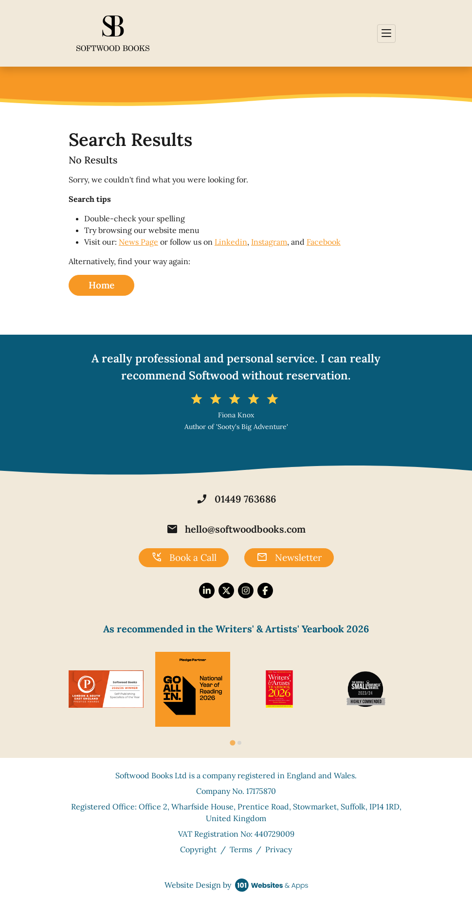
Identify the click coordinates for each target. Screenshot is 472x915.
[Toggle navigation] (386, 33)
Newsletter (289, 557)
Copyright (198, 849)
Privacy (278, 849)
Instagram (269, 242)
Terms (241, 849)
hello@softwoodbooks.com (236, 529)
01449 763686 (236, 499)
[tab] (232, 742)
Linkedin (231, 242)
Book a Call (184, 557)
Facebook (324, 242)
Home (101, 285)
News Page (138, 242)
